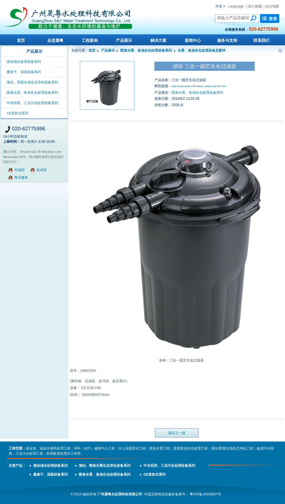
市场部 (19, 170)
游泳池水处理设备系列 (24, 62)
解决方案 (158, 40)
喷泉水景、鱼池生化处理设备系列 (32, 93)
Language (236, 6)
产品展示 (124, 40)
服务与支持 (227, 40)
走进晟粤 (55, 40)
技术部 (41, 170)
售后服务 (21, 177)
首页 (21, 40)
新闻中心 (193, 40)
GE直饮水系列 (17, 113)
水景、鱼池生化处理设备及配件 (202, 50)
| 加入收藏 (254, 6)
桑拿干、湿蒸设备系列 (24, 72)
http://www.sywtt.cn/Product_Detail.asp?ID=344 (199, 86)
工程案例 (90, 40)
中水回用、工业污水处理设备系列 (32, 103)
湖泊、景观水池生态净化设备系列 (32, 82)
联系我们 (261, 40)
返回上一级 (176, 433)
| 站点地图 (271, 6)
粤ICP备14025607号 (205, 494)
